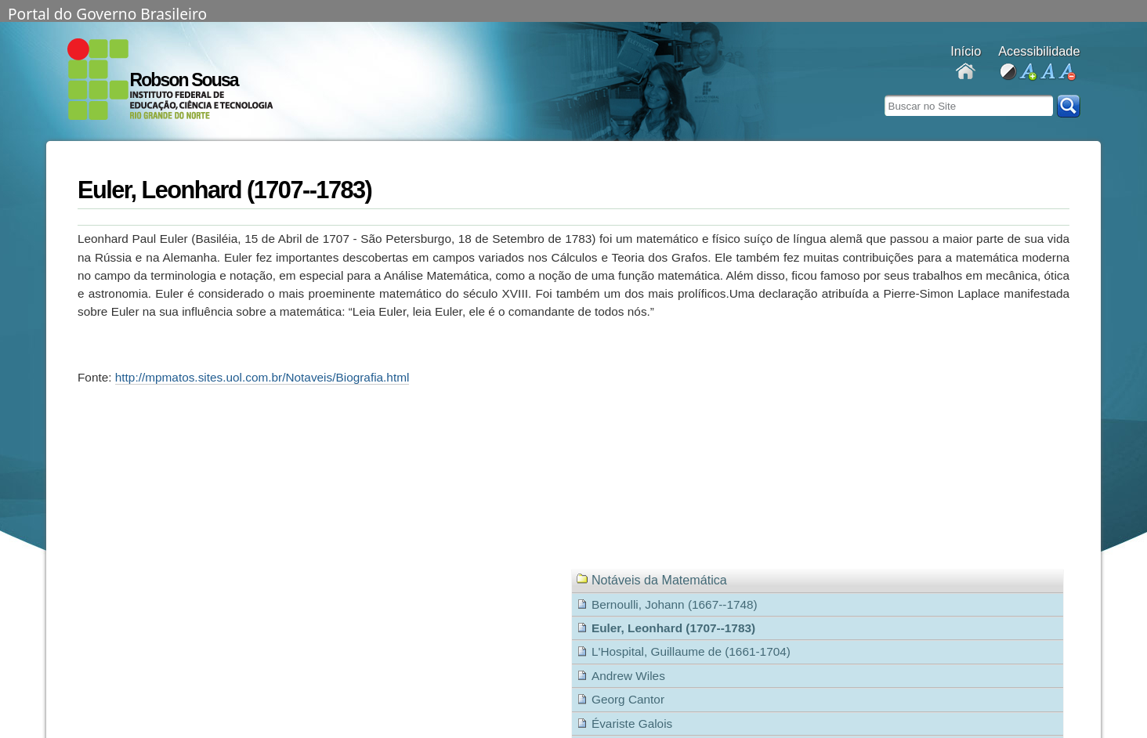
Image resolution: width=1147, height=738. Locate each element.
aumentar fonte (1027, 72)
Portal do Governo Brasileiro (107, 12)
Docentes (965, 72)
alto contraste (1008, 72)
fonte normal (1047, 72)
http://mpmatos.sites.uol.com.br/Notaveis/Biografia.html (262, 377)
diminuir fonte (1066, 72)
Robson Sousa (184, 80)
